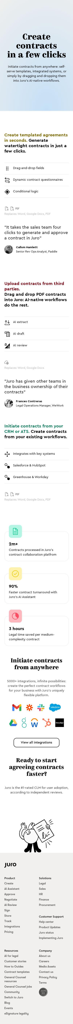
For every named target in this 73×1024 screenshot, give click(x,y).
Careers (44, 961)
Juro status (46, 932)
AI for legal (11, 956)
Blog (7, 1002)
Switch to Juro (13, 997)
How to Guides (13, 966)
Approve (9, 894)
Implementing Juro (51, 938)
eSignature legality (16, 1013)
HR (41, 894)
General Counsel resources (15, 979)
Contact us (46, 972)
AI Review (10, 905)
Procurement (47, 905)
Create (8, 883)
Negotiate (10, 899)
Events (8, 1008)
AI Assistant (11, 888)
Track (7, 921)
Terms (43, 982)
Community (12, 992)
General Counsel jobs (18, 986)
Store (7, 915)
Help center (46, 922)
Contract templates (17, 972)
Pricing (8, 932)
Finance (44, 899)
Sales (42, 888)
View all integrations (36, 742)
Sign (7, 910)
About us (44, 956)
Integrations (12, 926)
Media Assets (47, 966)
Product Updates (49, 927)
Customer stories (15, 961)
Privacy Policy (48, 977)
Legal (42, 883)
